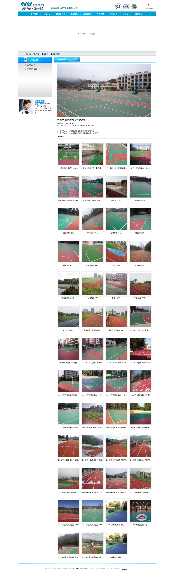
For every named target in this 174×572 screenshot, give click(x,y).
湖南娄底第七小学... (69, 298)
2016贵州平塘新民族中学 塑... (92, 428)
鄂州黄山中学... (116, 201)
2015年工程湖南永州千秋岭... (68, 395)
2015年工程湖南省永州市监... (92, 395)
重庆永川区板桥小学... (116, 330)
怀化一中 (116, 265)
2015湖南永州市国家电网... (68, 363)
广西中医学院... (68, 330)
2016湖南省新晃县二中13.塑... (116, 492)
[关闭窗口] (92, 125)
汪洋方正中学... (92, 233)
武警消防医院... (68, 233)
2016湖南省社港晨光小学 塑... (92, 492)
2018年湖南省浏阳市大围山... (68, 557)
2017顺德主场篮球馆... (140, 525)
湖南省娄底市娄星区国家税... (68, 201)
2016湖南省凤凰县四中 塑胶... (92, 460)
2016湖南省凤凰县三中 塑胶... (68, 460)
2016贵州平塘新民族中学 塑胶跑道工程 (80, 131)
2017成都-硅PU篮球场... (116, 525)
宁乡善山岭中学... (140, 298)
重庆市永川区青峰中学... (92, 330)
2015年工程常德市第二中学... (116, 363)
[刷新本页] (84, 125)
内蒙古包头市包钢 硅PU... (92, 201)
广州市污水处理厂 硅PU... (68, 168)
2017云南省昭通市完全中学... (140, 492)
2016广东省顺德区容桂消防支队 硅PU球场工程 (82, 133)
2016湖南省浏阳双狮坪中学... (68, 492)
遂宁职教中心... (116, 233)
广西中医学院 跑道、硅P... (140, 168)
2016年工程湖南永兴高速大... (140, 330)
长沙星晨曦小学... (92, 298)
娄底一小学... (116, 298)
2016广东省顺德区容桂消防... (68, 428)
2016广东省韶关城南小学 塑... (140, 395)
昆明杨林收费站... (92, 265)
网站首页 (36, 54)
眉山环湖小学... (140, 233)
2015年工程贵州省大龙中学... (140, 363)
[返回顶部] (60, 125)
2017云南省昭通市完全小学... (68, 525)
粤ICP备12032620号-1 (80, 568)
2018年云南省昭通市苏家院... (92, 557)
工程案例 (45, 54)
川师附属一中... (140, 201)
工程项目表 (31, 65)
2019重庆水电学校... (116, 557)
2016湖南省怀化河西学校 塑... (116, 460)
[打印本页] (76, 125)
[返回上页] (68, 125)
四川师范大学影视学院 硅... (116, 168)
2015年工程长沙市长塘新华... (92, 363)
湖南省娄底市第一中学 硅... (92, 168)
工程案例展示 (55, 54)
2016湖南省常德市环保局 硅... (116, 428)
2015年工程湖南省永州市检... (116, 395)
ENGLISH (149, 8)
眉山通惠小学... (68, 265)
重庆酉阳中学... (140, 265)
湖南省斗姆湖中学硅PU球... (140, 428)
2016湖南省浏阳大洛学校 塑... (140, 460)
